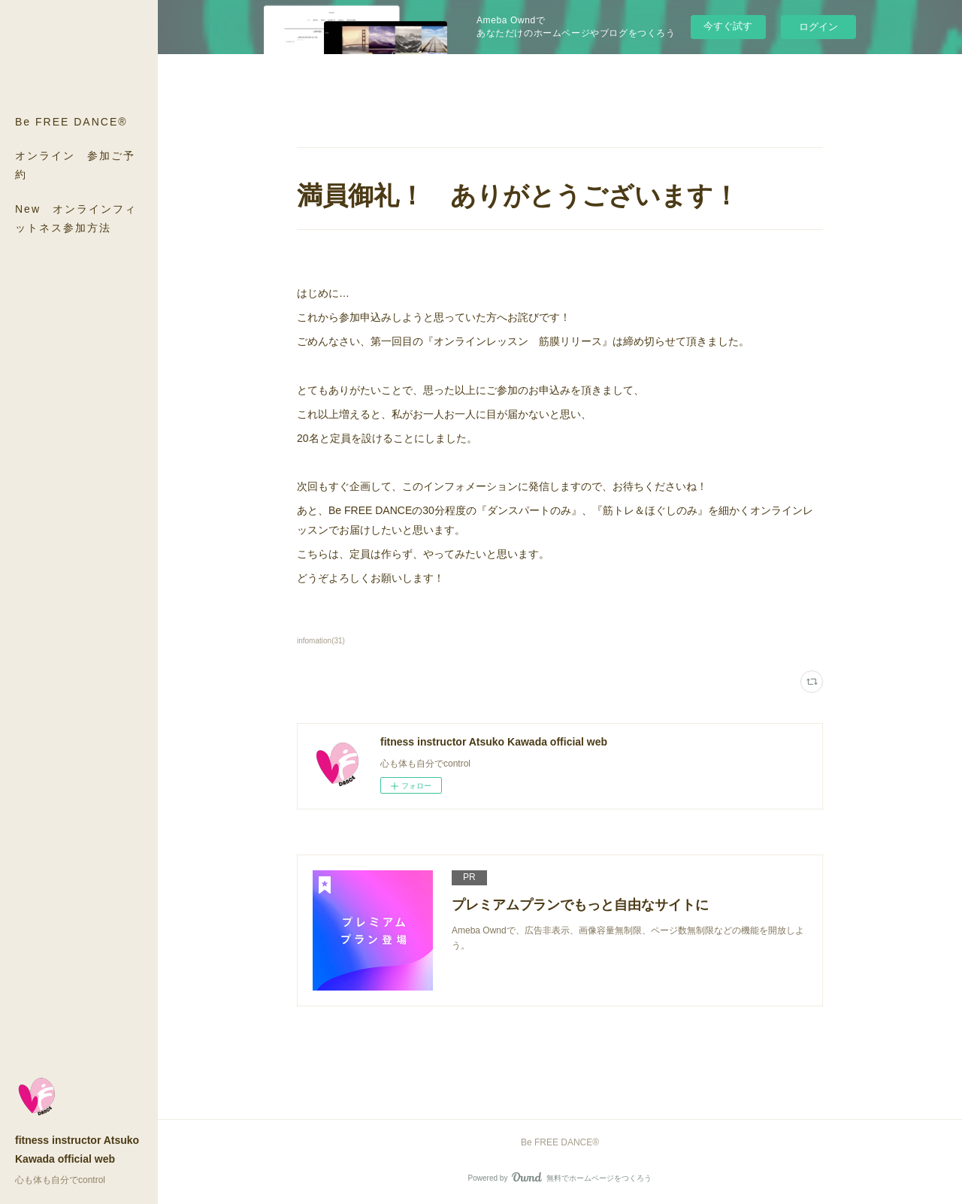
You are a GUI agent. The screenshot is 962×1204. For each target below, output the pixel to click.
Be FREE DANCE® (71, 122)
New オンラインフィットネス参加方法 (76, 218)
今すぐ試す (727, 26)
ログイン (818, 26)
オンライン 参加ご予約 (75, 165)
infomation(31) (321, 641)
